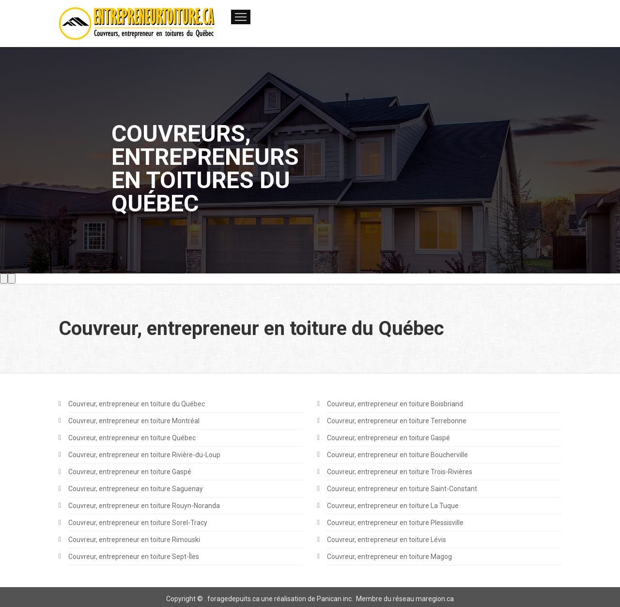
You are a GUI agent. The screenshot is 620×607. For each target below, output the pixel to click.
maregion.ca (435, 599)
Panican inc (334, 599)
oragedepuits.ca (235, 599)
